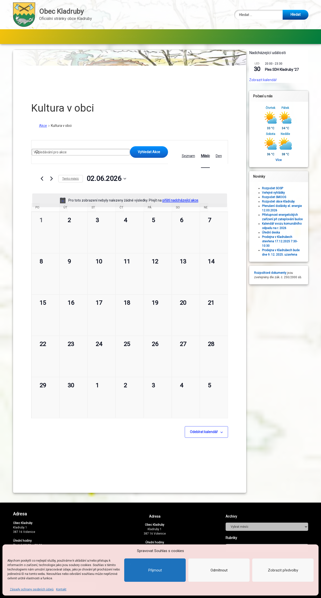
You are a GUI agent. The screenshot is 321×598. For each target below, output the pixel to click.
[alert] (129, 200)
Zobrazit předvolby (283, 570)
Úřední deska (275, 232)
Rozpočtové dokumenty (275, 273)
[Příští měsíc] (52, 179)
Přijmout (155, 570)
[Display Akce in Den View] (219, 156)
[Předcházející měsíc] (42, 179)
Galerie (248, 36)
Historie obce (84, 36)
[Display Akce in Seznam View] (188, 156)
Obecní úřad (127, 36)
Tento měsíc (70, 178)
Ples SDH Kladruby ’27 (286, 70)
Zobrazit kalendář (267, 80)
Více (283, 160)
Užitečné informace (174, 36)
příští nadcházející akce (180, 200)
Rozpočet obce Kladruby (282, 201)
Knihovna (219, 36)
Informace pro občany (39, 36)
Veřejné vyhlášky (277, 192)
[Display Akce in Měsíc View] (205, 156)
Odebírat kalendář (204, 432)
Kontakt (61, 589)
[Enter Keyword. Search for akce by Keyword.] (80, 152)
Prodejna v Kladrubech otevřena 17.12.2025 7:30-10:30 (284, 241)
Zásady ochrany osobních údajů (32, 589)
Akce (43, 126)
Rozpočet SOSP (277, 188)
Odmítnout (219, 570)
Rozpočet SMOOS (278, 197)
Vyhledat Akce (149, 152)
